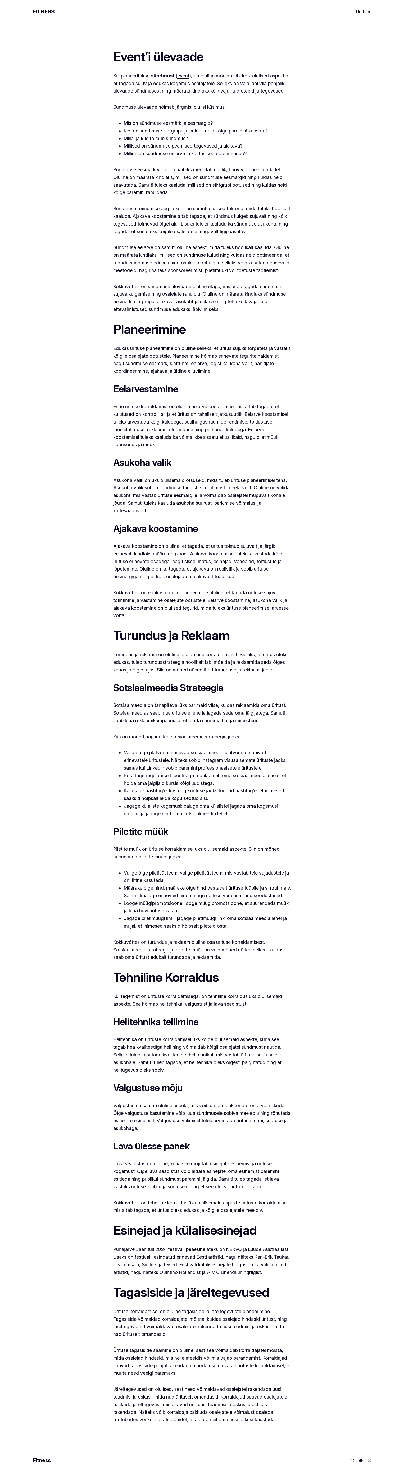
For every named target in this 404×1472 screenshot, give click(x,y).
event (183, 76)
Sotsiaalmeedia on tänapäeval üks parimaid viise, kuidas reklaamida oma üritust (199, 705)
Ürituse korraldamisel (135, 1311)
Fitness (44, 11)
